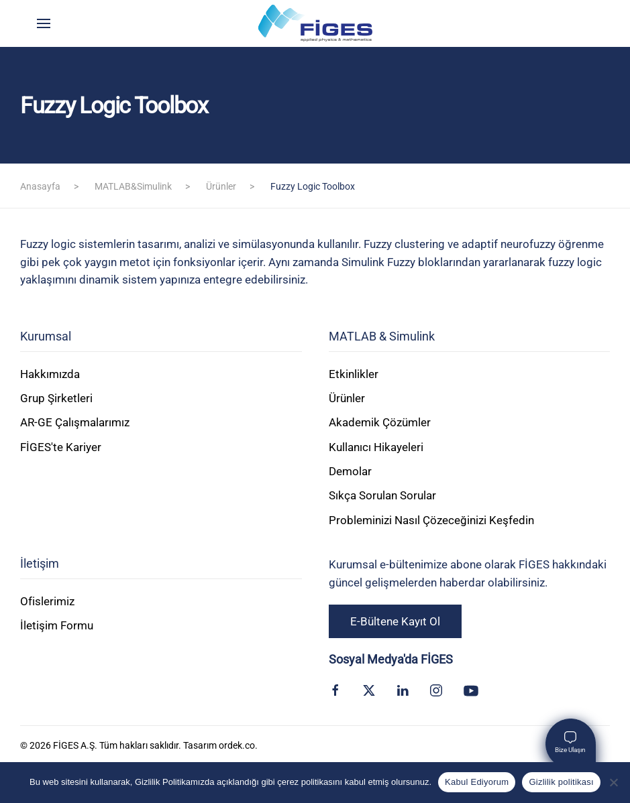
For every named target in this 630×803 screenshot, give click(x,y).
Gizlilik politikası (561, 782)
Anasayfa (40, 186)
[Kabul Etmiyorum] (613, 782)
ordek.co (237, 745)
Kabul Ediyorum (477, 782)
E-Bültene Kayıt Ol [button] (395, 621)
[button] (43, 23)
